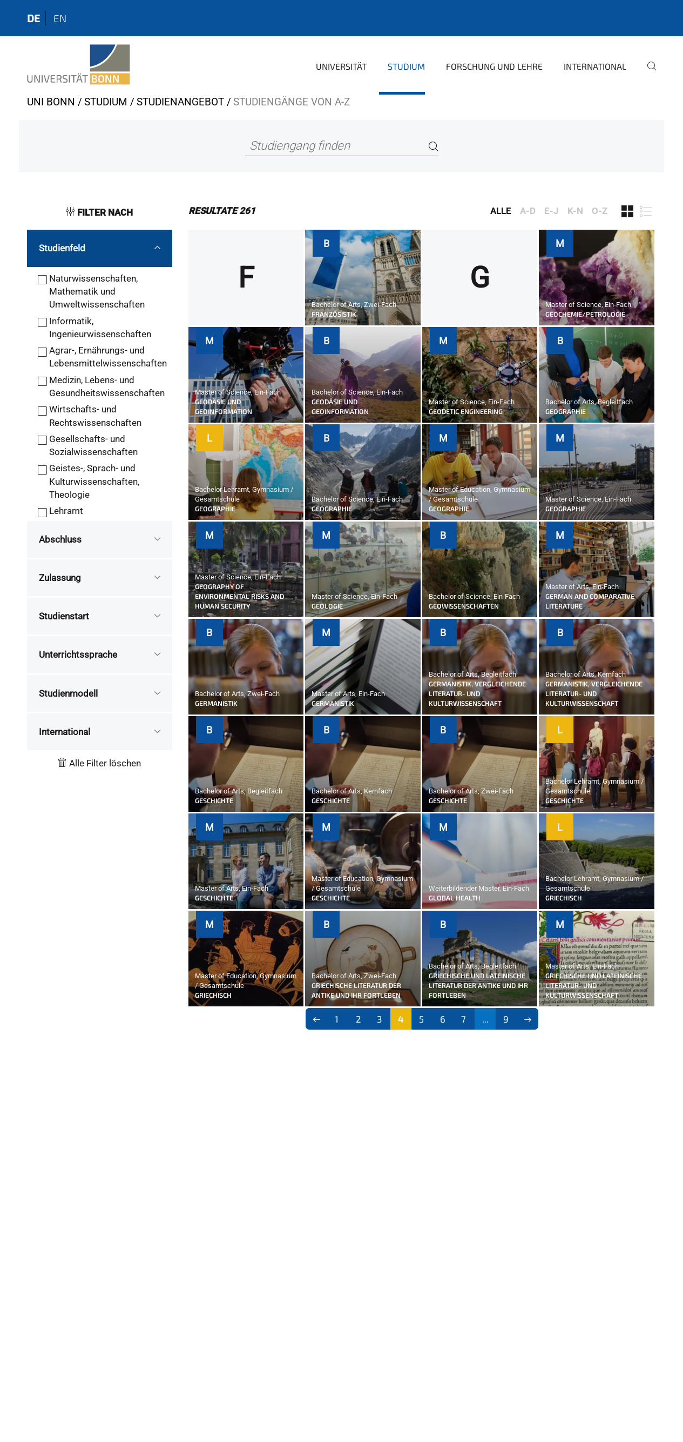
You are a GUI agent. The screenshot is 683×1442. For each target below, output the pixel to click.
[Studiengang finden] (341, 146)
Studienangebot (180, 102)
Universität (341, 66)
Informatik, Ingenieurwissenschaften (100, 327)
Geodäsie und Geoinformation (223, 406)
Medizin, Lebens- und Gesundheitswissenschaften (107, 386)
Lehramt (66, 510)
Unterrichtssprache (78, 654)
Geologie (327, 606)
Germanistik (216, 703)
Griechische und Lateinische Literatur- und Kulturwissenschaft (593, 985)
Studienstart (64, 616)
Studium (406, 66)
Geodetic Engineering (466, 411)
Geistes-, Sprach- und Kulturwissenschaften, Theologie (94, 481)
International (595, 66)
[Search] (433, 146)
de (33, 18)
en (59, 18)
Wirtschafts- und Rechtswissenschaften (95, 416)
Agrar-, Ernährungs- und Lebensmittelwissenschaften (108, 357)
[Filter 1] (627, 212)
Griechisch (563, 897)
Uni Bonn (51, 102)
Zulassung (60, 577)
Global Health (455, 897)
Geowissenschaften (464, 606)
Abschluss (60, 539)
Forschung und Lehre (494, 66)
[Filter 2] (646, 212)
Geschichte (214, 800)
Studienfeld (62, 248)
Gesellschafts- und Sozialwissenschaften (93, 445)
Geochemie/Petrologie (585, 314)
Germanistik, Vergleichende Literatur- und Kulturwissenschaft (477, 693)
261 (221, 210)
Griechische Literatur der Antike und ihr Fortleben (356, 990)
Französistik (334, 314)
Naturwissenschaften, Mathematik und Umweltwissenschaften (97, 291)
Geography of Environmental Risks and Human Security (239, 596)
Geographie (565, 411)
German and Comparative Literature (589, 601)
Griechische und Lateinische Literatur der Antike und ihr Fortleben (478, 985)
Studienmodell (68, 693)
